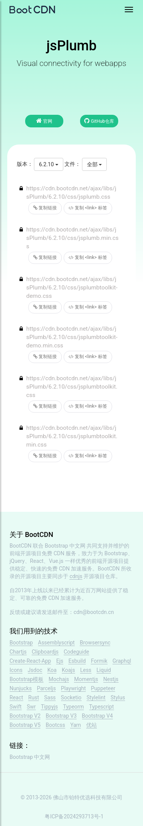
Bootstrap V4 (97, 716)
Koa (51, 670)
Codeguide (76, 652)
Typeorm (73, 707)
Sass (50, 697)
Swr (31, 707)
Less (85, 670)
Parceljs (46, 688)
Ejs (59, 661)
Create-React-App (30, 661)
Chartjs (18, 652)
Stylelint (96, 697)
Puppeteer (103, 688)
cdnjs (75, 576)
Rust (33, 697)
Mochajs (59, 679)
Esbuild (76, 661)
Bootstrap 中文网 (65, 546)
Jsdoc (35, 670)
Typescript (101, 707)
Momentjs (86, 679)
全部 (94, 164)
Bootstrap (21, 643)
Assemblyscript (56, 643)
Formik (99, 661)
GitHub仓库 (99, 120)
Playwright (73, 688)
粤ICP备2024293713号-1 (74, 816)
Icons (16, 670)
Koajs (68, 670)
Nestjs (111, 679)
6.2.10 (48, 164)
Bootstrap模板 (26, 679)
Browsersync (95, 643)
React (16, 697)
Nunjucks (21, 688)
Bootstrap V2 (25, 716)
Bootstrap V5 (25, 725)
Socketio (71, 697)
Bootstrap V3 (61, 716)
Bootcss (55, 725)
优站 (91, 725)
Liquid (103, 670)
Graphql (121, 661)
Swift (16, 707)
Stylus (118, 697)
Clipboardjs (45, 652)
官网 (44, 120)
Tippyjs (49, 707)
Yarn (75, 725)
